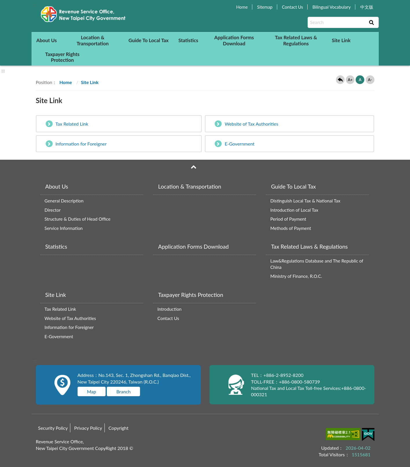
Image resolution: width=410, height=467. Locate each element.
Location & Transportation (93, 40)
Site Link (341, 40)
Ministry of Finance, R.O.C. (296, 276)
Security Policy (53, 428)
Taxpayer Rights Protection (62, 57)
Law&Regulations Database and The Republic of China (316, 264)
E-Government (234, 143)
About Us (46, 40)
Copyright (118, 428)
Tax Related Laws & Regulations (296, 40)
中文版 (366, 7)
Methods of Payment (290, 228)
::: (34, 5)
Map (91, 391)
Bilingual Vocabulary (331, 7)
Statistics (188, 40)
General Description (64, 200)
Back (340, 79)
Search (371, 22)
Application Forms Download (234, 40)
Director (53, 210)
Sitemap (265, 7)
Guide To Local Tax (148, 40)
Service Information (64, 228)
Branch (123, 391)
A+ (350, 79)
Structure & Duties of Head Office (78, 219)
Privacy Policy (88, 428)
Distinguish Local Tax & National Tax (305, 200)
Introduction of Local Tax (294, 210)
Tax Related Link (67, 123)
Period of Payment (288, 219)
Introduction (169, 309)
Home (242, 7)
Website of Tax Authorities (246, 123)
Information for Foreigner (76, 143)
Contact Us (292, 7)
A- (370, 79)
